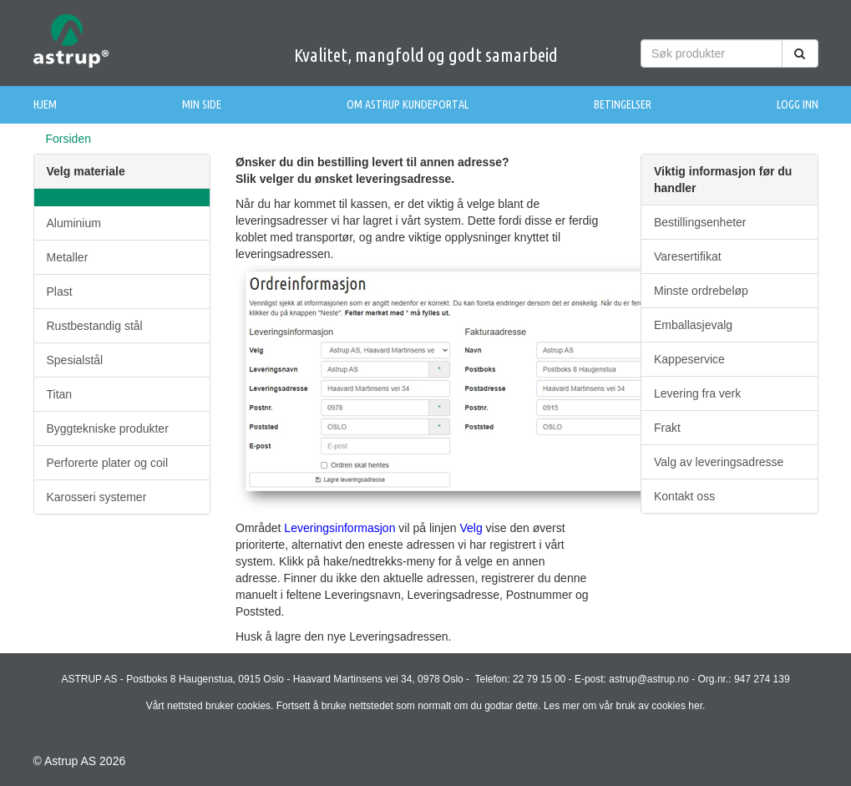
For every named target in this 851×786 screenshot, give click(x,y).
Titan (60, 394)
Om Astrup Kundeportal (408, 104)
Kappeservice (689, 359)
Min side (201, 104)
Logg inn (797, 104)
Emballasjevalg (693, 325)
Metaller (68, 257)
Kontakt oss (684, 496)
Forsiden (68, 138)
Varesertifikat (688, 256)
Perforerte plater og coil (108, 462)
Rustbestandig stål (95, 325)
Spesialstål (75, 360)
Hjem (45, 104)
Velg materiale (86, 171)
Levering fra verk (697, 393)
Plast (60, 291)
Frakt (667, 427)
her (695, 706)
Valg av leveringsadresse (718, 462)
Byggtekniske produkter (108, 428)
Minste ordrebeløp (701, 290)
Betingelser (622, 104)
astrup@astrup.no (649, 679)
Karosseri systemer (97, 497)
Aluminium (74, 223)
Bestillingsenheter (700, 222)
